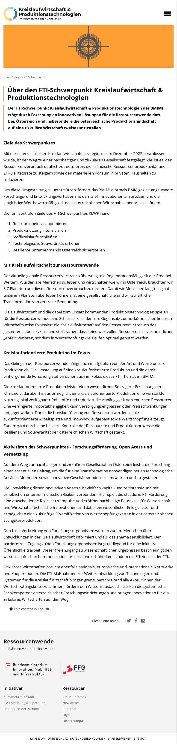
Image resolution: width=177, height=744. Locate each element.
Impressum (37, 739)
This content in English (29, 609)
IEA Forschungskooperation (24, 703)
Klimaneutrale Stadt (18, 697)
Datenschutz (58, 739)
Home (7, 77)
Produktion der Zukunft (21, 709)
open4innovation (42, 648)
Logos (66, 715)
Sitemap (139, 739)
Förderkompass (74, 721)
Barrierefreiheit (120, 739)
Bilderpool (70, 709)
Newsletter (70, 703)
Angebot (19, 77)
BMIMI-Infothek (74, 697)
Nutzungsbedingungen (88, 739)
